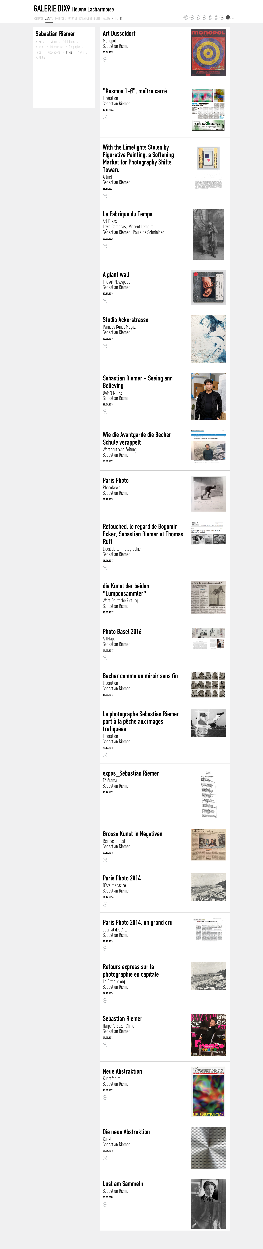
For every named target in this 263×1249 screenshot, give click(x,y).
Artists (49, 18)
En (121, 18)
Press (97, 18)
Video (54, 41)
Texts (39, 52)
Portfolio (40, 57)
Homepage (38, 18)
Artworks (41, 41)
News (81, 52)
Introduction (57, 47)
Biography (74, 47)
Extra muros (85, 18)
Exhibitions (60, 18)
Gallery (106, 18)
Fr (116, 18)
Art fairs (72, 18)
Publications (54, 52)
